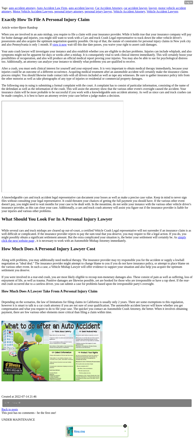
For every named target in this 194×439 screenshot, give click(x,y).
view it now (59, 44)
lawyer (153, 8)
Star (16, 403)
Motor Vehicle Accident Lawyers (33, 11)
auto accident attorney (22, 8)
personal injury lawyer (98, 11)
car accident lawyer (135, 8)
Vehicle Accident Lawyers (162, 11)
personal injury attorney (68, 11)
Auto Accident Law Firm (52, 8)
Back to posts (10, 409)
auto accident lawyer (81, 8)
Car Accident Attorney (108, 8)
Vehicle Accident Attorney (129, 11)
